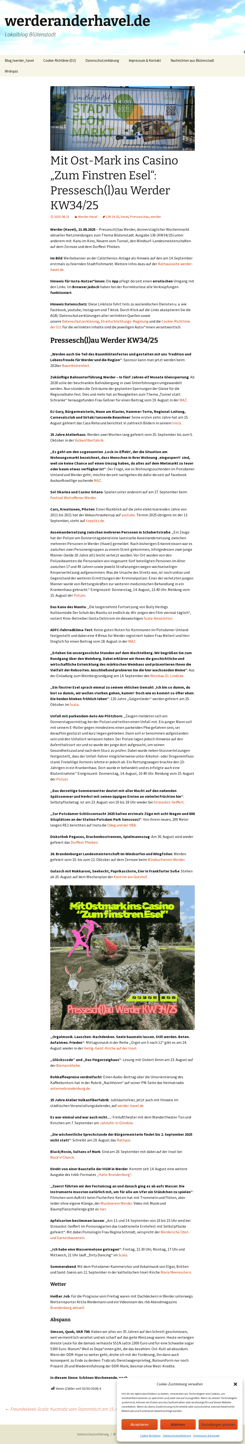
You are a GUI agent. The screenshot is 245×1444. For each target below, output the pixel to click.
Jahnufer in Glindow (116, 1122)
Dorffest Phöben (84, 842)
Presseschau (139, 216)
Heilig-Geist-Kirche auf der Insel (110, 1048)
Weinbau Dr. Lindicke (167, 675)
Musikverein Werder (116, 1203)
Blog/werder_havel (19, 60)
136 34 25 (112, 216)
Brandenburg (61, 1307)
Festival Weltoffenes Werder (73, 497)
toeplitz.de (95, 520)
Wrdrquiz (11, 71)
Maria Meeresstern (176, 1272)
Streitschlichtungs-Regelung (125, 321)
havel (124, 216)
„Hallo (102, 1174)
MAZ (183, 400)
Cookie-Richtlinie (150, 1435)
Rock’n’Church (62, 1157)
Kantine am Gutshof (130, 876)
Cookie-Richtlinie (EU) (59, 60)
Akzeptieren (139, 1424)
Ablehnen (178, 1424)
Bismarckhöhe (68, 1065)
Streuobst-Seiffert (169, 802)
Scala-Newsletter (158, 618)
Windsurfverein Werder (166, 859)
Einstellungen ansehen (218, 1424)
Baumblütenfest (75, 365)
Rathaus (123, 1140)
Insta (176, 423)
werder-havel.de (130, 1105)
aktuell (78, 1307)
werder (155, 216)
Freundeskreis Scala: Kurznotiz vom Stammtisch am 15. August (66, 1409)
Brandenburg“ (119, 1174)
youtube (128, 514)
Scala (74, 704)
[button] (235, 1384)
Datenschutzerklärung (177, 1435)
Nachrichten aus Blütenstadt (192, 60)
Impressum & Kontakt (206, 1435)
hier (103, 1209)
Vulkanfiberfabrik (89, 440)
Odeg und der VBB (121, 825)
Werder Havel (87, 216)
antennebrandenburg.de (70, 1088)
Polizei (79, 595)
